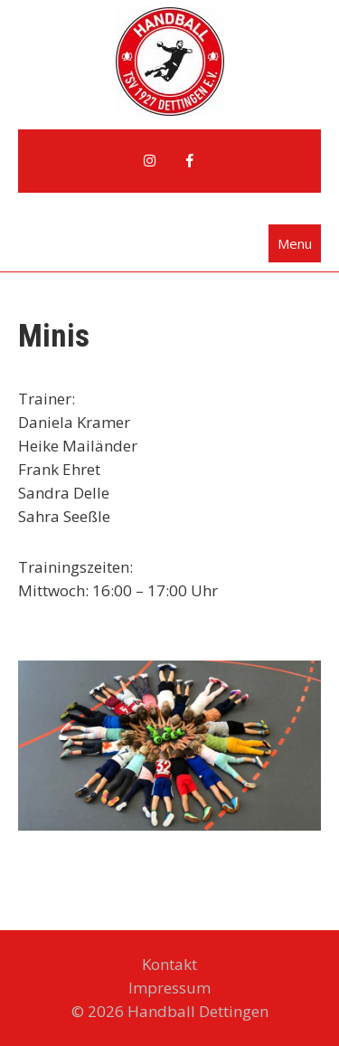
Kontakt (169, 964)
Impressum (169, 987)
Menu (295, 243)
